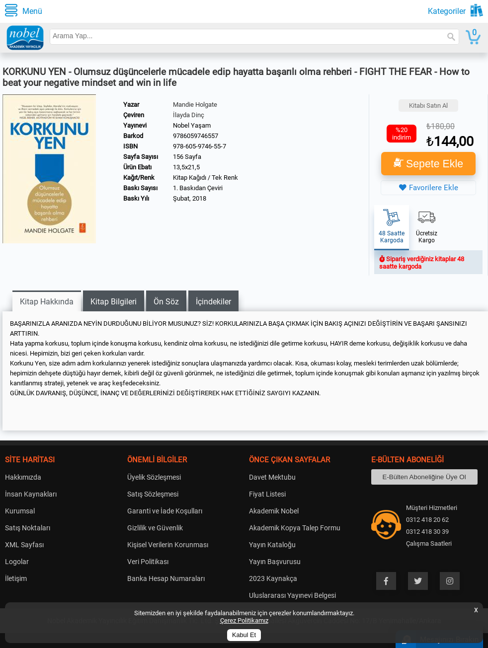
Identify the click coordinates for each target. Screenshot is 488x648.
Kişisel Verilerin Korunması (167, 545)
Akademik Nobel (274, 511)
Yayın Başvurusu (275, 562)
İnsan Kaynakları (31, 494)
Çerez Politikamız (244, 620)
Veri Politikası (147, 562)
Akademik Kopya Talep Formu (294, 528)
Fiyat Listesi (267, 494)
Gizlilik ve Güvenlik (155, 528)
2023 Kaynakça (273, 578)
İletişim (16, 578)
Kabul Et (244, 635)
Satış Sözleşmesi (152, 494)
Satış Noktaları (27, 528)
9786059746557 (195, 136)
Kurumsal (20, 511)
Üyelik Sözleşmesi (154, 477)
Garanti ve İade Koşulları (164, 511)
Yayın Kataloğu (272, 545)
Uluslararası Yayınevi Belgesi (292, 595)
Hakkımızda (23, 477)
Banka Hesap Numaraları (166, 578)
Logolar (17, 562)
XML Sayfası (24, 545)
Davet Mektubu (272, 477)
